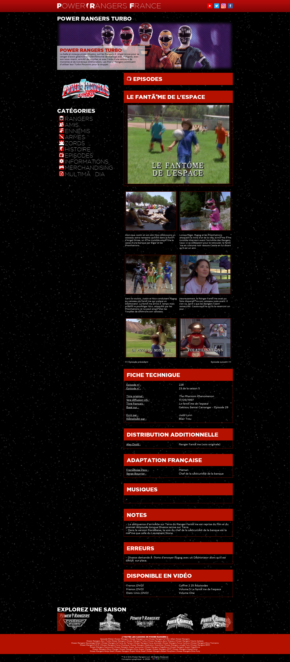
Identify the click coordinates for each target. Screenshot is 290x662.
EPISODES (147, 79)
